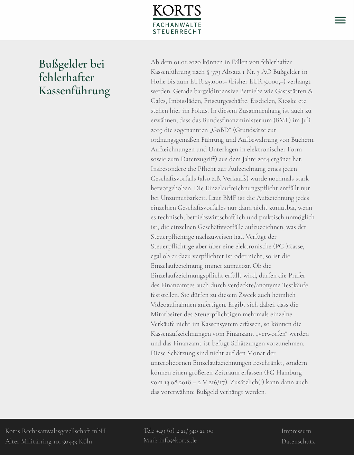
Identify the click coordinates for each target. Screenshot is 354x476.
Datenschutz (298, 441)
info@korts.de (178, 440)
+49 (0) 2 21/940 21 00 (185, 430)
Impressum (296, 431)
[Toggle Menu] (340, 20)
